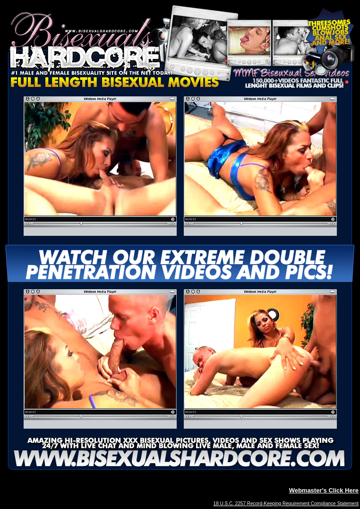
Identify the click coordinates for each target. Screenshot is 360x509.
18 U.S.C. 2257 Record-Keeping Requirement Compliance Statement (286, 503)
